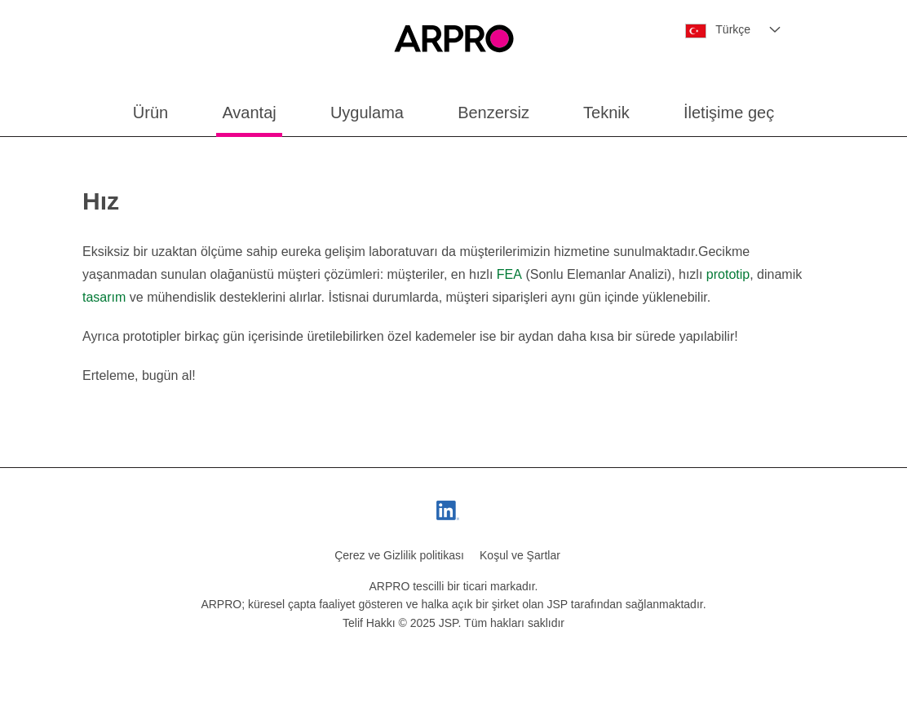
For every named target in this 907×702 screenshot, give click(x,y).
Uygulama (367, 112)
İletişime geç (729, 112)
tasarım (104, 297)
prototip (728, 274)
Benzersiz (493, 112)
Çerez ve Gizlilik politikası (399, 555)
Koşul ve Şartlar (520, 555)
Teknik (606, 112)
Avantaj (249, 112)
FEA (509, 274)
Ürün (150, 112)
